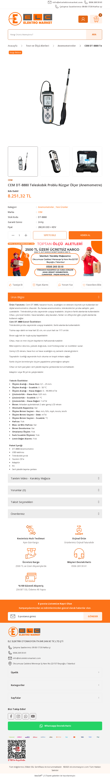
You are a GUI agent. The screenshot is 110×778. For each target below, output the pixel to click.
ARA (94, 34)
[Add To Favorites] (92, 284)
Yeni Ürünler (62, 207)
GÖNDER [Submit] (93, 616)
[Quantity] (19, 235)
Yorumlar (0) (18, 490)
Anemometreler (46, 207)
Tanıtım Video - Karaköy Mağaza (30, 478)
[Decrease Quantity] (13, 235)
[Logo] (31, 19)
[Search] (55, 35)
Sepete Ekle (50, 235)
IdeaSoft (38, 775)
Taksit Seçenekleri (22, 502)
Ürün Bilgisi (17, 297)
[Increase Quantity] (26, 235)
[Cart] (96, 19)
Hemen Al (85, 235)
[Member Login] (83, 19)
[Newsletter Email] (55, 616)
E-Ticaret (48, 775)
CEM (40, 212)
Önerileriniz (18, 514)
